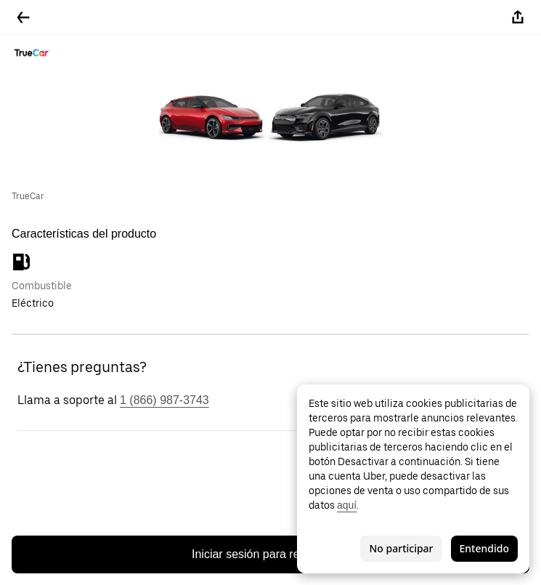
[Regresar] (23, 17)
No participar (401, 548)
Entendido (484, 548)
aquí (347, 505)
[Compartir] (517, 17)
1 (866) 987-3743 (164, 400)
